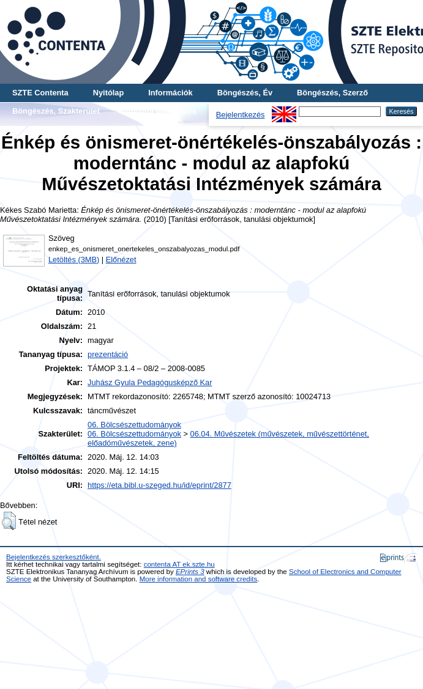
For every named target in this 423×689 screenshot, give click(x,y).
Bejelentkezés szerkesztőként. (53, 557)
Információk (170, 92)
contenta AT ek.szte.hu (179, 564)
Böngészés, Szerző (332, 92)
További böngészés (160, 111)
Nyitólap (108, 92)
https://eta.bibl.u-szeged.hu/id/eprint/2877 (159, 485)
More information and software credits (199, 579)
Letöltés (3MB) (73, 259)
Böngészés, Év (244, 92)
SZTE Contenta (40, 92)
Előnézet (121, 259)
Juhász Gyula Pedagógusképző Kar (150, 382)
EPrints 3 (190, 571)
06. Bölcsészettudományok (134, 424)
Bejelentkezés (240, 114)
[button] (9, 521)
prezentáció (108, 354)
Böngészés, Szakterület (56, 111)
